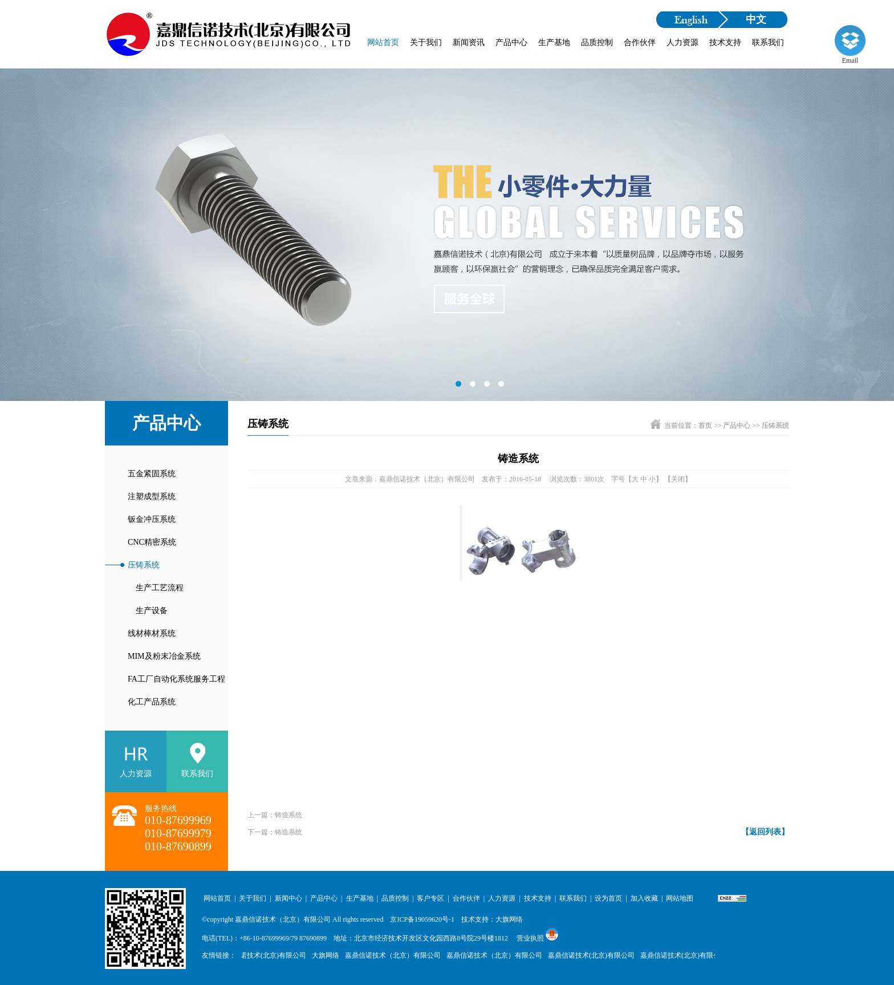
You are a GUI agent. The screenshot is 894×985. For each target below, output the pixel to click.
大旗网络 (328, 955)
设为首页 (608, 898)
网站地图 (679, 898)
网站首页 (383, 42)
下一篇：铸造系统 (274, 832)
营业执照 (530, 938)
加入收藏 (644, 898)
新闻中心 (288, 898)
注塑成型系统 (152, 496)
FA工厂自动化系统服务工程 (176, 679)
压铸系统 (144, 565)
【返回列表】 (765, 832)
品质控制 (597, 42)
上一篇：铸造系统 (274, 815)
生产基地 (554, 42)
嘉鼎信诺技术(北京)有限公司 (265, 955)
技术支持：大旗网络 (492, 919)
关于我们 (426, 42)
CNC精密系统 (152, 542)
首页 (705, 425)
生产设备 (148, 610)
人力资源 (682, 42)
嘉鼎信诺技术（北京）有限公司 (283, 919)
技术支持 (725, 42)
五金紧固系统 (152, 473)
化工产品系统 (152, 702)
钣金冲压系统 (152, 519)
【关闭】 (678, 479)
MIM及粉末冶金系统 (164, 656)
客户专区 (430, 898)
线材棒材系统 (152, 633)
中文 (756, 19)
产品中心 (511, 42)
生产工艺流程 (156, 587)
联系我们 (768, 42)
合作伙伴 (640, 42)
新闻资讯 (469, 42)
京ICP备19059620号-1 (422, 919)
